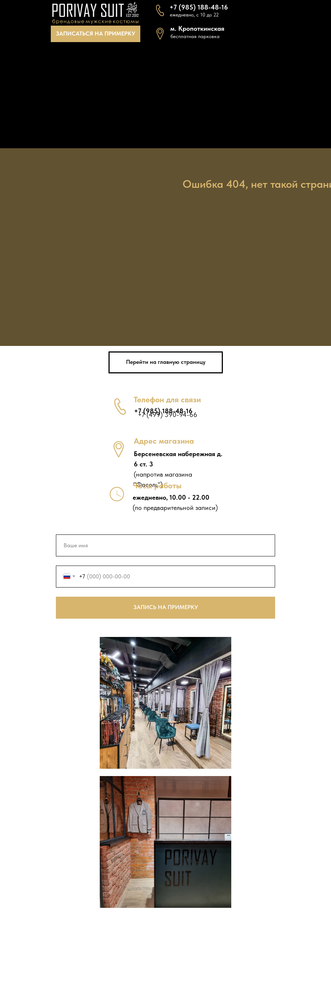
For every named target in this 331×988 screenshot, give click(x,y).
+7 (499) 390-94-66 (167, 414)
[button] (95, 34)
